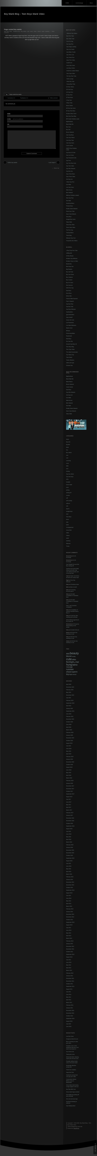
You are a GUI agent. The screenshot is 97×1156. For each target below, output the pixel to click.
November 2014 (70, 884)
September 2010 (70, 1018)
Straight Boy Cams (70, 219)
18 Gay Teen (69, 94)
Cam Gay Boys (70, 135)
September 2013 (70, 922)
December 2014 (70, 882)
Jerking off (68, 492)
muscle (68, 495)
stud (67, 514)
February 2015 (69, 876)
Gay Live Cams (70, 155)
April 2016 (68, 839)
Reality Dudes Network (71, 208)
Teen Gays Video (70, 349)
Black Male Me (69, 124)
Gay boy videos (70, 474)
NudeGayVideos (70, 203)
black (67, 447)
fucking (68, 471)
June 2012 (68, 962)
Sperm (67, 508)
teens (67, 519)
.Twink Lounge (69, 78)
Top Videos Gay (70, 354)
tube (67, 522)
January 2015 (69, 879)
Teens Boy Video (70, 224)
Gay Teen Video (70, 166)
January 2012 (69, 975)
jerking (67, 490)
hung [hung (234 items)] (69, 664)
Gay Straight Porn (70, 564)
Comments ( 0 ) (11, 98)
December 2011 (70, 978)
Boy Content (69, 279)
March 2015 (69, 874)
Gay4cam (68, 568)
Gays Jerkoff (69, 317)
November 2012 (70, 949)
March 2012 (69, 970)
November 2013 (70, 916)
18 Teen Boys (69, 97)
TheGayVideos (70, 232)
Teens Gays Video (70, 227)
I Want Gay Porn (70, 182)
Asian (67, 439)
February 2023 (69, 700)
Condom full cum (75, 629)
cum (67, 457)
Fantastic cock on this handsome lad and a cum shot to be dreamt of (72, 1047)
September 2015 (70, 858)
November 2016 (70, 820)
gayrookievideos (70, 314)
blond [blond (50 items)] (68, 656)
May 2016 (68, 836)
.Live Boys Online (70, 68)
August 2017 (69, 796)
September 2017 (70, 794)
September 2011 (70, 986)
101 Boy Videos (70, 86)
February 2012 (69, 973)
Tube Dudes (69, 357)
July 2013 (68, 927)
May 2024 (68, 692)
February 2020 (69, 732)
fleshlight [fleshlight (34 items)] (70, 662)
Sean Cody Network (71, 214)
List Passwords (70, 322)
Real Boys (68, 338)
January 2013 (69, 943)
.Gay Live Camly (70, 49)
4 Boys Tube (69, 102)
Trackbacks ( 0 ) (24, 98)
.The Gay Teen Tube (71, 76)
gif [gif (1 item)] (74, 662)
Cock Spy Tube (70, 140)
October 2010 (69, 1015)
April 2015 (68, 871)
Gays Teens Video (70, 176)
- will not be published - (15, 119)
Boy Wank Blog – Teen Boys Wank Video (24, 14)
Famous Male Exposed (72, 298)
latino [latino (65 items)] (74, 664)
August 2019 (69, 743)
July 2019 (68, 745)
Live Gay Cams (70, 187)
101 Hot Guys (69, 89)
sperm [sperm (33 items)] (74, 672)
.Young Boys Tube (70, 84)
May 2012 (68, 965)
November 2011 (70, 981)
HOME (67, 3)
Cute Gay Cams (70, 143)
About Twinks (69, 105)
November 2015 (70, 852)
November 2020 (70, 719)
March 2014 (69, 906)
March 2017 (69, 810)
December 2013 (70, 914)
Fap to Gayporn (70, 301)
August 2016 (69, 828)
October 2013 (69, 919)
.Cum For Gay (69, 41)
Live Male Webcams (71, 325)
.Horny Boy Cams (70, 65)
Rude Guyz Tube (70, 211)
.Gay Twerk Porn (70, 57)
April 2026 (68, 684)
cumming (68, 460)
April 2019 (68, 753)
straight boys (69, 511)
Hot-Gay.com (69, 179)
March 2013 (69, 938)
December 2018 (70, 762)
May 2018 (68, 772)
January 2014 (69, 911)
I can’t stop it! (52, 162)
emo (67, 468)
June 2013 (68, 930)
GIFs (67, 479)
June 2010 (68, 1026)
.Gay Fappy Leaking (71, 46)
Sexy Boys (68, 216)
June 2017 (68, 802)
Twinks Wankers (70, 360)
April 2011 (68, 999)
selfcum (68, 503)
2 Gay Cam (69, 100)
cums (67, 463)
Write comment (54, 98)
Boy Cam (68, 127)
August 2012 (69, 957)
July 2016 (68, 831)
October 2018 (69, 764)
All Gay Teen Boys (70, 110)
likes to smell (73, 587)
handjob (68, 482)
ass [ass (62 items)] (68, 653)
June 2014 (68, 898)
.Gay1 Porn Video (70, 60)
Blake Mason (69, 381)
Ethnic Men (69, 296)
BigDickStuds (69, 121)
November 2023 (70, 695)
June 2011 (68, 994)
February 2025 (69, 689)
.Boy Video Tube (70, 38)
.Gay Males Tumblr (70, 52)
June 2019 (68, 748)
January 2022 (69, 708)
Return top (56, 168)
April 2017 (68, 807)
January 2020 (69, 735)
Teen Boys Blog (70, 346)
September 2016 (70, 826)
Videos (39, 31)
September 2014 (70, 890)
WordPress (76, 1128)
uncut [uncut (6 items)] (74, 674)
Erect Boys (69, 293)
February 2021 (69, 716)
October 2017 (69, 791)
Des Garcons (69, 285)
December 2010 (70, 1010)
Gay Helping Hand (70, 1105)
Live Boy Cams (70, 1036)
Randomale (69, 336)
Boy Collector (69, 277)
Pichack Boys (69, 206)
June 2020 (68, 724)
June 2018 (68, 770)
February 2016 (69, 844)
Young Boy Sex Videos (71, 240)
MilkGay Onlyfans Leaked (72, 195)
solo (28, 31)
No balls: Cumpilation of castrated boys (72, 595)
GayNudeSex (69, 312)
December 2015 (70, 850)
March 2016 (69, 842)
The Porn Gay (69, 230)
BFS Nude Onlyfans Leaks (72, 119)
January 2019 (69, 759)
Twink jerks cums (70, 1054)
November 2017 (70, 788)
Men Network (69, 192)
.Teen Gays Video (70, 73)
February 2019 (69, 756)
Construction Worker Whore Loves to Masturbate (71, 1081)
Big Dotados (69, 269)
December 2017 (70, 786)
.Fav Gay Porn (69, 44)
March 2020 (69, 729)
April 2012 (68, 967)
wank (43, 31)
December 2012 (70, 946)
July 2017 (68, 799)
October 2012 (69, 951)
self (67, 498)
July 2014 (68, 895)
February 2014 (69, 908)
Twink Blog (69, 235)
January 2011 (69, 1007)
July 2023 (68, 697)
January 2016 (69, 847)
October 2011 (69, 983)
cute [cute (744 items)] (69, 659)
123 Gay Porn (69, 92)
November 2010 (70, 1013)
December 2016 (70, 818)
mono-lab (80, 1126)
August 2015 (69, 860)
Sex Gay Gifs (69, 341)
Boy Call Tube (69, 271)
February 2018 (69, 780)
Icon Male (68, 184)
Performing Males (70, 333)
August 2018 (69, 767)
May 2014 (68, 900)
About (91, 3)
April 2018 (68, 775)
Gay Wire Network (70, 168)
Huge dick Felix (70, 1072)
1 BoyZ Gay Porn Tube (71, 250)
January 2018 (69, 783)
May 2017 (68, 804)
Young (67, 546)
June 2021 (68, 713)
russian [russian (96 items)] (70, 669)
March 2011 (69, 1002)
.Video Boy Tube (70, 81)
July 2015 (68, 863)
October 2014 (69, 887)
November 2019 (70, 737)
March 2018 (69, 778)
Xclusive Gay (69, 365)
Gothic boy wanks (12, 162)
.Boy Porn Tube (70, 36)
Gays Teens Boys (70, 174)
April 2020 (68, 727)
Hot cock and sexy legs (72, 1098)
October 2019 (69, 740)
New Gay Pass (70, 198)
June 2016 (68, 834)
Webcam (68, 543)
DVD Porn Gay (70, 287)
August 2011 (69, 989)
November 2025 (70, 687)
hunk (67, 487)
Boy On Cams (69, 282)
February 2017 (69, 812)
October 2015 (69, 855)
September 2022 (70, 703)
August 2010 (69, 1021)
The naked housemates (72, 352)
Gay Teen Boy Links (71, 163)
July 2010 (68, 1023)
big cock (68, 441)
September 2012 (70, 954)
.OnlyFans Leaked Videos (72, 70)
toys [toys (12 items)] (70, 674)
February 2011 (69, 1005)
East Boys (68, 290)
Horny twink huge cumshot (72, 1091)
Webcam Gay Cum (71, 238)
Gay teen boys (69, 476)
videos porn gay (70, 362)
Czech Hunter (69, 145)
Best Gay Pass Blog (71, 116)
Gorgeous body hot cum (72, 1039)
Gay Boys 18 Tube (70, 152)
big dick (68, 444)
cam (67, 455)
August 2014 (69, 892)
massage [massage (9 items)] (69, 667)
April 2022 (68, 705)
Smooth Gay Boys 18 (71, 344)
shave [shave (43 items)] (69, 672)
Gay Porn (68, 160)
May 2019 (68, 751)
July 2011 (68, 991)
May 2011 (68, 997)
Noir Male (68, 200)
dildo (67, 465)
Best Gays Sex (70, 266)
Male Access (69, 190)
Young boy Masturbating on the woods (72, 625)
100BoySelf (69, 253)
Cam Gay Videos (70, 137)
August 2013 (69, 924)
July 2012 (68, 959)
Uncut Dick (69, 530)
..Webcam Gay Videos (71, 33)
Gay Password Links (71, 157)
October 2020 (69, 721)
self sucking (69, 500)
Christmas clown (75, 584)
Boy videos (23, 31)
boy (19, 31)
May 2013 (68, 933)
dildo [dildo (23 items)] (74, 659)
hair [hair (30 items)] (77, 662)
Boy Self (68, 129)
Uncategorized (69, 527)
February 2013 (69, 941)
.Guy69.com (69, 62)
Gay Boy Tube (69, 306)
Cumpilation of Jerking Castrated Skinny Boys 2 (72, 611)
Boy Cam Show (70, 274)
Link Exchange (79, 3)
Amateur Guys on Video (72, 261)
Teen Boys (68, 516)
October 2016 (69, 823)
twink (31, 31)
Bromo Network (70, 132)
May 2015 (68, 868)
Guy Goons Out (70, 1051)
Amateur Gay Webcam (71, 258)
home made (69, 484)
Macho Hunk (69, 328)
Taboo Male (69, 222)
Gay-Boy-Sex (69, 171)
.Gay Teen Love (70, 54)
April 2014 (68, 903)
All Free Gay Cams (71, 108)
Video (35, 31)
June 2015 (68, 866)
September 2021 (70, 711)
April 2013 (68, 935)
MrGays (68, 330)
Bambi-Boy (69, 263)
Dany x (68, 605)
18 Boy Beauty (69, 255)
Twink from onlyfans (71, 1069)
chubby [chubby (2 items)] (74, 656)
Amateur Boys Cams (71, 113)
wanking (47, 31)
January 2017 (69, 815)
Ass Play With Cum (71, 1089)
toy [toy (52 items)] (67, 674)
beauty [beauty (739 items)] (74, 653)
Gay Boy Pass (69, 304)
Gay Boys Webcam (71, 309)
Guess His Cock (70, 320)
